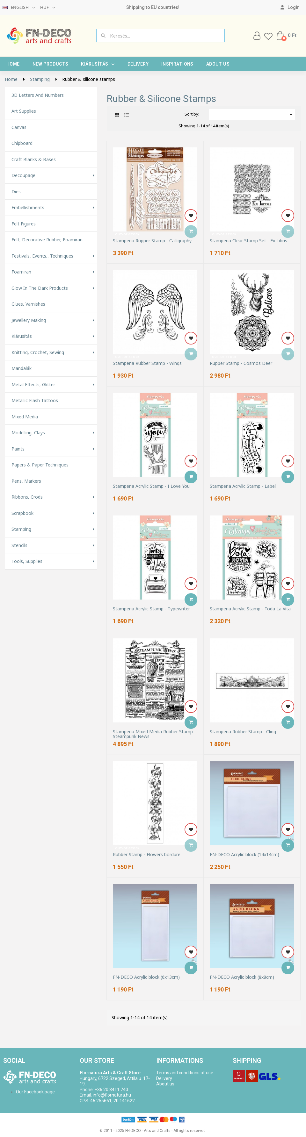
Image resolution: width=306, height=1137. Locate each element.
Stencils (19, 545)
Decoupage (23, 175)
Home (13, 64)
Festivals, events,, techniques (42, 256)
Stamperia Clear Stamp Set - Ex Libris (248, 240)
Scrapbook (22, 513)
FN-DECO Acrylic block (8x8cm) (242, 977)
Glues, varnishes (28, 304)
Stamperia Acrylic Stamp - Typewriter (151, 608)
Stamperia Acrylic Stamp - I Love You (151, 486)
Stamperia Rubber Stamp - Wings (147, 363)
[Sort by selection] (252, 114)
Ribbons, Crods (27, 497)
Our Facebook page (35, 1091)
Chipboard (22, 143)
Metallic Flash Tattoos (34, 400)
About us (217, 64)
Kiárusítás (97, 64)
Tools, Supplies (26, 561)
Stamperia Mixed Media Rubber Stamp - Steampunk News (154, 734)
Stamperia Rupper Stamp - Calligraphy (152, 240)
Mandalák (21, 368)
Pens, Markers (26, 481)
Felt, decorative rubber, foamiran (47, 240)
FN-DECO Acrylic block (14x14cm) (244, 854)
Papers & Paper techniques (40, 465)
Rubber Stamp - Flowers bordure (146, 854)
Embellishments (27, 207)
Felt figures (23, 224)
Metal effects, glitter (33, 384)
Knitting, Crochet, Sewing (37, 352)
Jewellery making (28, 320)
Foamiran (21, 272)
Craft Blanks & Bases (33, 159)
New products (51, 64)
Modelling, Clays (28, 433)
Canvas (18, 127)
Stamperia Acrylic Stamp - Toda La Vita (250, 608)
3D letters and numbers (37, 95)
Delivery (138, 64)
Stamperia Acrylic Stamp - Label (243, 486)
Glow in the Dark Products (39, 288)
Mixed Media (24, 417)
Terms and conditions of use (184, 1072)
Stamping (21, 529)
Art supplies (23, 111)
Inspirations (177, 64)
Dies (16, 192)
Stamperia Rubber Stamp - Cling (243, 731)
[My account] (290, 7)
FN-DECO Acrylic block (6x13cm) (146, 977)
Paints (18, 449)
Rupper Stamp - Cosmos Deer (241, 363)
